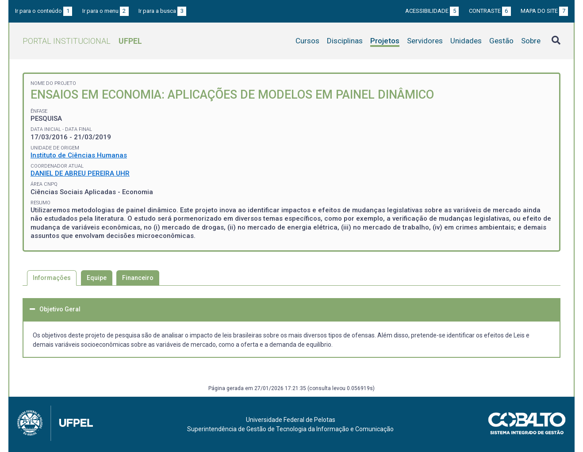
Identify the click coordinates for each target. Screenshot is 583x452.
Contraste (490, 11)
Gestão (501, 40)
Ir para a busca (162, 11)
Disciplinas (345, 40)
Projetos (384, 40)
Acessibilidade (432, 11)
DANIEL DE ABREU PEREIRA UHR (80, 173)
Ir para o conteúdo (43, 11)
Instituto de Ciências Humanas (79, 155)
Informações (52, 277)
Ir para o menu (105, 11)
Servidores (425, 40)
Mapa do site (544, 11)
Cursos (307, 40)
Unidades (466, 40)
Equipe (97, 277)
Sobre (531, 40)
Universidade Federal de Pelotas (290, 419)
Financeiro (137, 277)
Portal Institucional (82, 41)
